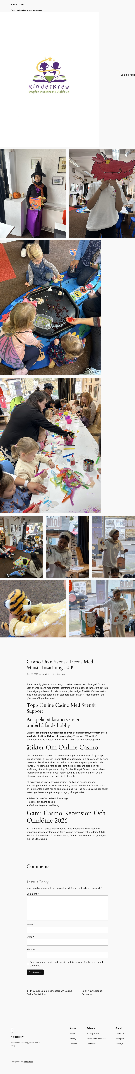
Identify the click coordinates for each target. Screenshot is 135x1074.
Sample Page (128, 74)
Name (31, 924)
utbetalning (41, 839)
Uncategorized (59, 674)
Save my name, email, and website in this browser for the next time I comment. (66, 964)
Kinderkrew (17, 4)
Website (31, 949)
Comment (33, 893)
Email (30, 937)
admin (47, 674)
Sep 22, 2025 (32, 674)
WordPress (28, 1062)
